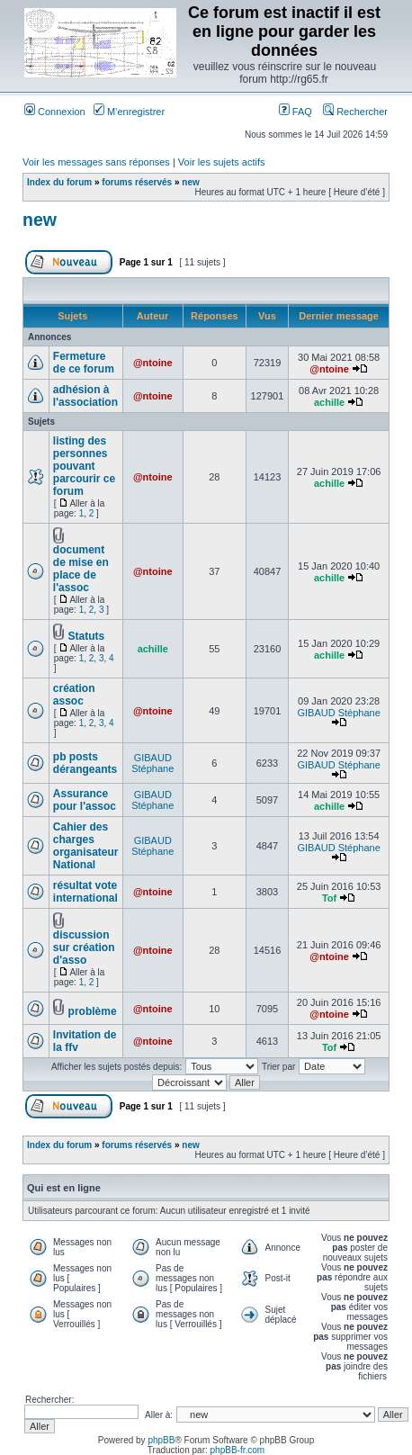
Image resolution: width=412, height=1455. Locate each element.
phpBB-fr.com (237, 1450)
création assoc (74, 694)
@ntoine (153, 362)
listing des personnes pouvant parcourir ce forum (84, 466)
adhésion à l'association (85, 396)
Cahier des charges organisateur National (86, 846)
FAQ (295, 111)
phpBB (161, 1440)
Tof (329, 898)
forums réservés (137, 182)
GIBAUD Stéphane (338, 712)
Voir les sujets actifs (221, 162)
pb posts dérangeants (85, 763)
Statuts (86, 636)
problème (92, 1011)
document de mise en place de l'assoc (81, 568)
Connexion (54, 111)
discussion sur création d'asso (84, 947)
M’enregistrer (129, 111)
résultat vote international (85, 891)
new (190, 182)
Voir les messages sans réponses (96, 162)
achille (329, 402)
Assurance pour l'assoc (84, 800)
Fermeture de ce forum (83, 362)
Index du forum (59, 182)
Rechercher (355, 111)
